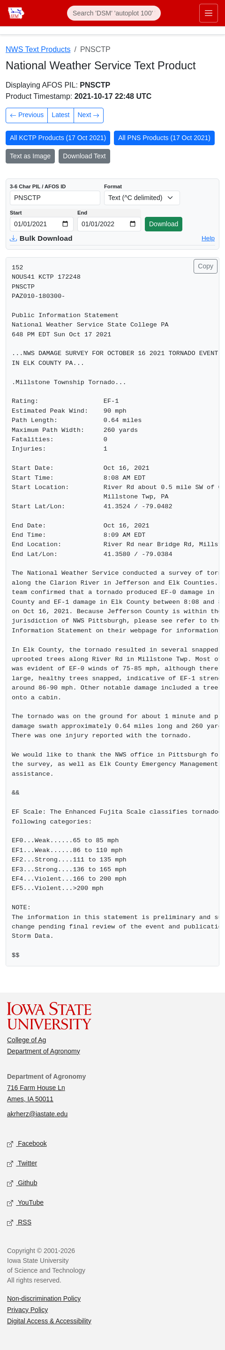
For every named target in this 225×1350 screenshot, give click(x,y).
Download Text (84, 156)
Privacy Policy (27, 1309)
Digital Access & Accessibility (49, 1321)
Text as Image (30, 156)
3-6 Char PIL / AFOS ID (38, 186)
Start (16, 212)
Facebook (27, 1144)
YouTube (25, 1203)
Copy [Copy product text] (205, 266)
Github (22, 1183)
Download (163, 224)
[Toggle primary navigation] (208, 13)
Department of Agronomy (43, 1051)
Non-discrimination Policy (44, 1298)
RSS (19, 1222)
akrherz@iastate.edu (37, 1114)
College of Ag (26, 1040)
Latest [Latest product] (60, 115)
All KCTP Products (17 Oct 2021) (58, 137)
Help (208, 238)
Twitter (22, 1163)
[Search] (114, 13)
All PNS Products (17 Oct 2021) (164, 137)
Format (113, 186)
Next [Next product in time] (89, 116)
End (82, 212)
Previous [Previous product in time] (27, 116)
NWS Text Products (38, 49)
